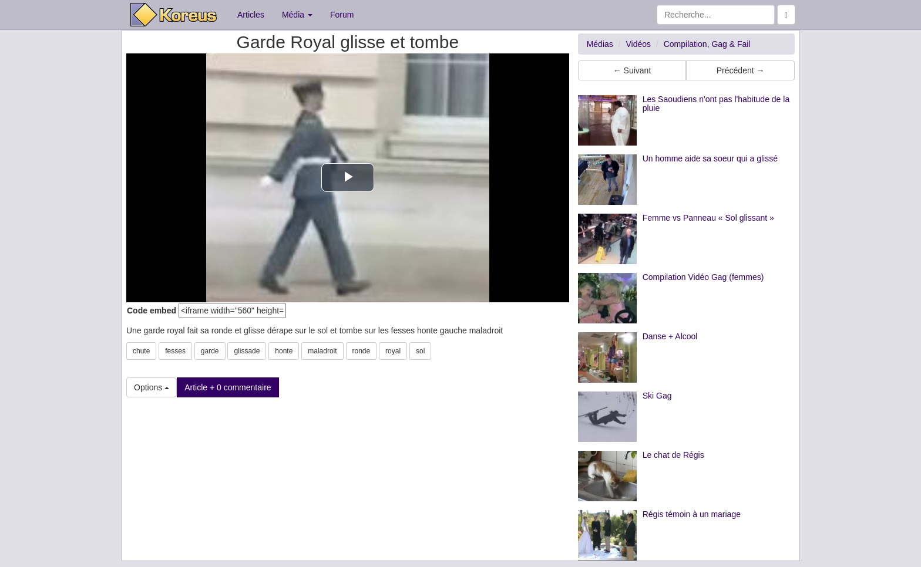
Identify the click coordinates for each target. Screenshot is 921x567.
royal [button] (393, 351)
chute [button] (141, 351)
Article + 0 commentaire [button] (227, 387)
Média (297, 14)
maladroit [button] (322, 351)
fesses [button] (175, 351)
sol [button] (420, 351)
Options (151, 387)
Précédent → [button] (741, 70)
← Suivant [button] (632, 70)
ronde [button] (361, 351)
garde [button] (210, 351)
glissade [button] (247, 351)
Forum (342, 14)
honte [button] (284, 351)
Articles (250, 14)
